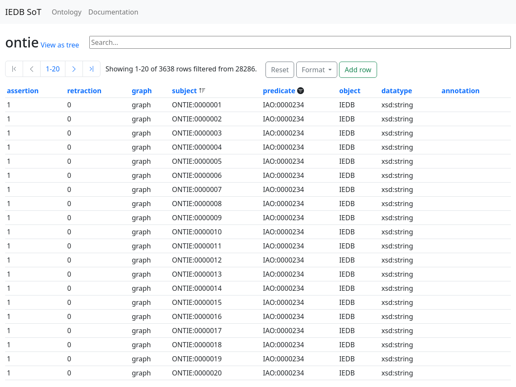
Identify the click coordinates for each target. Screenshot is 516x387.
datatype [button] (396, 90)
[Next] (74, 69)
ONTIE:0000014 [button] (196, 288)
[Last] (91, 69)
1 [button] (9, 104)
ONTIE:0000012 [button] (196, 260)
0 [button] (69, 104)
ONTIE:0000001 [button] (196, 104)
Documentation (113, 12)
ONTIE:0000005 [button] (196, 161)
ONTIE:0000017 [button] (196, 330)
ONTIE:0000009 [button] (196, 217)
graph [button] (142, 90)
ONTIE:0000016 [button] (196, 316)
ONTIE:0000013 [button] (196, 274)
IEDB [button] (346, 104)
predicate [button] (280, 90)
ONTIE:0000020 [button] (196, 373)
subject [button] (185, 90)
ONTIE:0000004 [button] (196, 147)
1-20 (53, 69)
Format (314, 69)
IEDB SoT (23, 12)
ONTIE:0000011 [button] (196, 246)
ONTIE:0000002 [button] (196, 119)
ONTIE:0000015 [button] (196, 302)
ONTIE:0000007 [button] (196, 189)
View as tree (60, 45)
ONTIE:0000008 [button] (196, 203)
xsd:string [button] (397, 104)
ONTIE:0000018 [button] (196, 344)
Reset (280, 69)
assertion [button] (22, 90)
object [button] (349, 90)
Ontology (67, 12)
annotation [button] (461, 90)
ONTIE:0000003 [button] (196, 133)
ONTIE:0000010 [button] (196, 231)
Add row (358, 69)
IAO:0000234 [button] (283, 104)
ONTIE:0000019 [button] (196, 358)
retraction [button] (84, 90)
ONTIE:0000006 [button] (196, 175)
